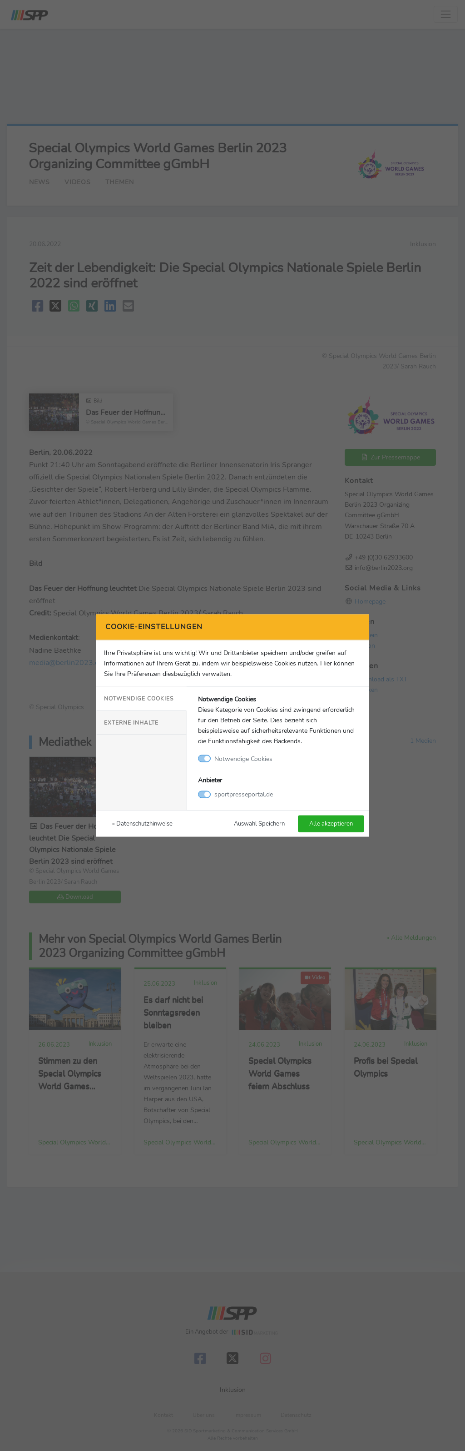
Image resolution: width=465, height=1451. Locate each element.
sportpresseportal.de (243, 794)
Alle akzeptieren (331, 823)
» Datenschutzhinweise (142, 823)
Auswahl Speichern (259, 823)
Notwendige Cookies (138, 698)
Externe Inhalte (131, 722)
